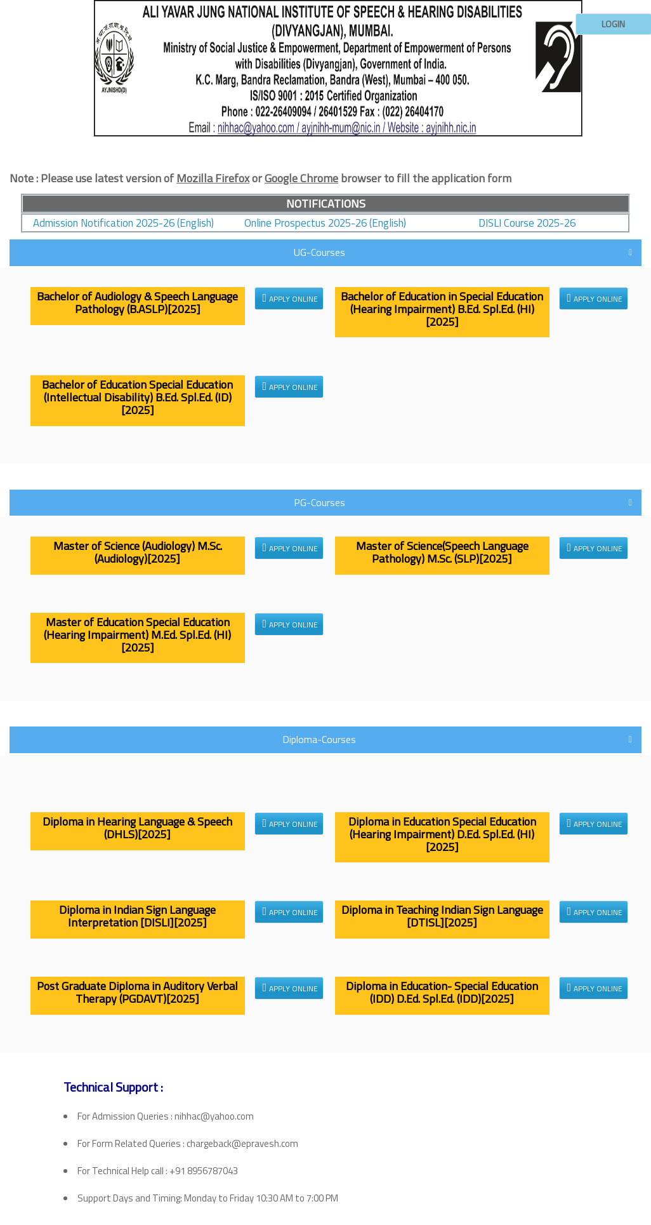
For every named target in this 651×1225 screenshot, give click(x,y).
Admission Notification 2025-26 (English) (123, 223)
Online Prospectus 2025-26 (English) (325, 223)
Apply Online (291, 298)
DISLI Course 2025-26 (526, 223)
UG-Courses (319, 252)
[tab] (325, 178)
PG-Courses (319, 502)
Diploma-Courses (319, 739)
